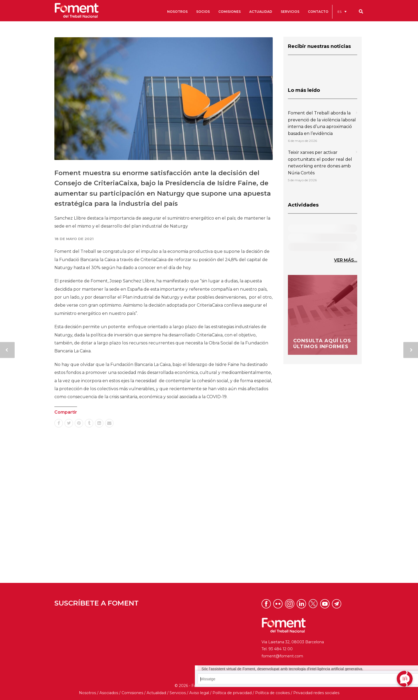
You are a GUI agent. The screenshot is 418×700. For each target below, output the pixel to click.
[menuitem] (342, 11)
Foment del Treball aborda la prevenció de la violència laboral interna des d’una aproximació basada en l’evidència (322, 123)
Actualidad (156, 692)
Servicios (178, 692)
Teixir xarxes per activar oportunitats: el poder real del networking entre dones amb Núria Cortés (320, 162)
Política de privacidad (232, 692)
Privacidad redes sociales (316, 692)
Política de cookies (272, 692)
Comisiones (132, 692)
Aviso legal (199, 692)
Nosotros (87, 692)
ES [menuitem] (339, 12)
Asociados (108, 692)
